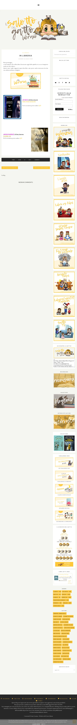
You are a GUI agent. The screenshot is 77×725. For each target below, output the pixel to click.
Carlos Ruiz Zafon (69, 627)
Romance (56, 602)
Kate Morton (64, 656)
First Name (58, 104)
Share (19, 159)
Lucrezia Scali (57, 644)
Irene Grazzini (57, 639)
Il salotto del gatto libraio (64, 576)
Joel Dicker (66, 639)
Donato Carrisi (58, 616)
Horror (56, 597)
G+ (24, 159)
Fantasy (64, 594)
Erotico (56, 594)
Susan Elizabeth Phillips (60, 636)
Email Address (59, 99)
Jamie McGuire (57, 619)
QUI (40, 105)
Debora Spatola (58, 624)
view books (70, 583)
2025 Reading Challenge (63, 574)
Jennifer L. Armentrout (60, 613)
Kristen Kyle (57, 633)
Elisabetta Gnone (68, 616)
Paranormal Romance (59, 600)
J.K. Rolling (57, 630)
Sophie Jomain (64, 622)
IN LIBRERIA (25, 52)
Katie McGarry (57, 641)
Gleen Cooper (57, 653)
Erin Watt (56, 622)
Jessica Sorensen (65, 630)
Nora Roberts (57, 650)
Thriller (65, 602)
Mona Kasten (66, 619)
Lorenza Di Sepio (67, 641)
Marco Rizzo (57, 647)
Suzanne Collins (68, 624)
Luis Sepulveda (57, 659)
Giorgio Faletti (67, 650)
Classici (56, 591)
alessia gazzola (58, 627)
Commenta (37, 159)
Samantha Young (58, 661)
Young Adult (57, 605)
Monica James (66, 659)
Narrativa (64, 597)
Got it (43, 724)
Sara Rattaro (65, 633)
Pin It (30, 159)
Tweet (13, 159)
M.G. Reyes (65, 644)
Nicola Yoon (65, 647)
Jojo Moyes (57, 656)
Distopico (65, 591)
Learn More (36, 724)
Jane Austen (65, 653)
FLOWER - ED (7, 136)
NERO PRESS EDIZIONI (29, 102)
